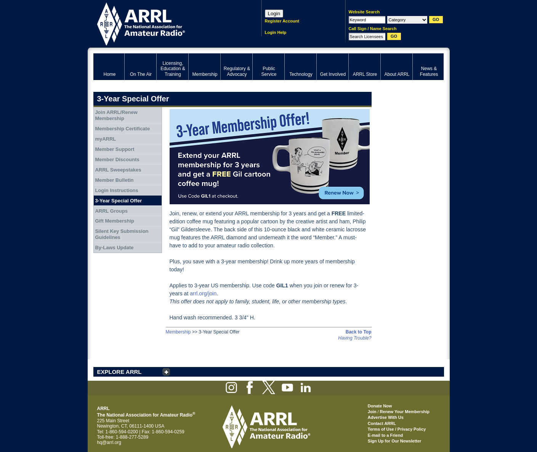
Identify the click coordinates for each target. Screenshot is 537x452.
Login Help (276, 32)
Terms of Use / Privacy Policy (397, 429)
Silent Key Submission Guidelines (121, 234)
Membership (178, 332)
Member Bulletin (114, 180)
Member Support (114, 149)
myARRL (105, 139)
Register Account (282, 21)
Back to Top (359, 332)
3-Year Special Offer (118, 201)
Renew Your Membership (405, 411)
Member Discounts (117, 159)
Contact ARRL (382, 423)
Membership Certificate (122, 128)
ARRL (167, 23)
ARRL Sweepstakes (118, 170)
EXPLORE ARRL (119, 372)
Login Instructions (116, 190)
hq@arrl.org (109, 442)
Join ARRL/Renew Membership (116, 115)
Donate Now (380, 406)
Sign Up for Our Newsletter (395, 441)
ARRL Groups (111, 211)
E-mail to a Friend (385, 435)
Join (372, 411)
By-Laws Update (114, 247)
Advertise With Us (386, 417)
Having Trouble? (354, 338)
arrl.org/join (203, 293)
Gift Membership (114, 221)
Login (274, 13)
